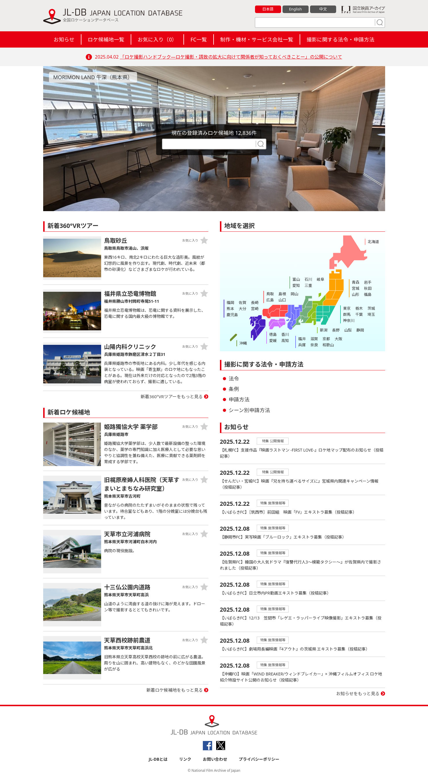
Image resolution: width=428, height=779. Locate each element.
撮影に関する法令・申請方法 (340, 39)
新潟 (323, 330)
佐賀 (242, 302)
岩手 (367, 282)
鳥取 (270, 293)
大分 (242, 308)
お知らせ (64, 39)
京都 (326, 338)
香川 (285, 334)
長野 (336, 330)
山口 (282, 299)
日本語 (268, 9)
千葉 (359, 314)
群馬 (347, 314)
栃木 (359, 308)
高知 (285, 340)
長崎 (254, 302)
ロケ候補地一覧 (106, 39)
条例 (234, 388)
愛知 (296, 285)
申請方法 (239, 399)
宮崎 (254, 308)
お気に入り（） (157, 39)
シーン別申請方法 (249, 410)
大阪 (338, 338)
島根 (282, 293)
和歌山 (328, 344)
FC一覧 (198, 39)
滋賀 (314, 338)
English (295, 9)
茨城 (371, 308)
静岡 (360, 330)
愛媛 (273, 340)
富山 (296, 279)
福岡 (230, 302)
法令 (234, 378)
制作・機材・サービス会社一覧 (256, 39)
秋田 (367, 288)
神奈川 (348, 320)
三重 (308, 285)
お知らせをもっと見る (358, 693)
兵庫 (302, 344)
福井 (302, 338)
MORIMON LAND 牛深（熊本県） (93, 77)
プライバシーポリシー (259, 759)
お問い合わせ (215, 759)
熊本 (230, 308)
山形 (355, 294)
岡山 (294, 293)
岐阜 (320, 279)
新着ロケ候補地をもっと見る (174, 690)
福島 (367, 294)
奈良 (314, 344)
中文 (323, 9)
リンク (185, 759)
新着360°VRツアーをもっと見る (172, 396)
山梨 (348, 330)
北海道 (373, 241)
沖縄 (243, 343)
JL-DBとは (158, 759)
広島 (270, 299)
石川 (308, 279)
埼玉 (371, 314)
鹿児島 (232, 314)
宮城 (355, 288)
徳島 (273, 334)
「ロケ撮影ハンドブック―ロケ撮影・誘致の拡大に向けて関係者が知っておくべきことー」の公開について (231, 57)
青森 (355, 282)
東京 (347, 308)
